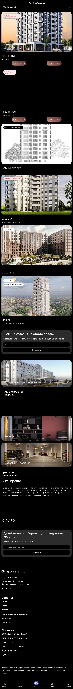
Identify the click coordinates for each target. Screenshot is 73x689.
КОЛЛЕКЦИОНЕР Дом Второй (14, 638)
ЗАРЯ (3, 655)
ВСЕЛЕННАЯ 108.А (9, 651)
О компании (6, 618)
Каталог (5, 601)
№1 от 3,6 (19, 63)
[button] (70, 6)
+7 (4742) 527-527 (9, 7)
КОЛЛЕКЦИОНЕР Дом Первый (14, 634)
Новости (5, 610)
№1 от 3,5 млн (19, 119)
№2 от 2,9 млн (54, 63)
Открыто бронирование (12, 127)
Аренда (4, 606)
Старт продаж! (7, 72)
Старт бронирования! (10, 16)
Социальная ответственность (14, 614)
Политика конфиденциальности (15, 584)
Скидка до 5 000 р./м (12, 178)
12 (2, 659)
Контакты (5, 622)
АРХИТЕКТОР (7, 642)
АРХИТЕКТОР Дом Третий (12, 647)
